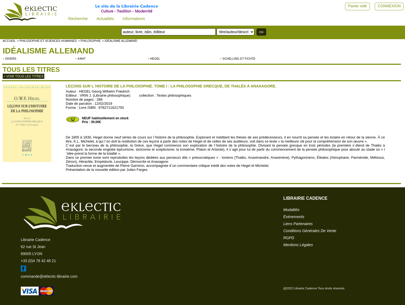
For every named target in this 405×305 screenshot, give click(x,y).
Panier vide (357, 6)
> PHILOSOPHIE (89, 40)
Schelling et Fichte (238, 58)
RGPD (288, 238)
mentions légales (298, 245)
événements (293, 217)
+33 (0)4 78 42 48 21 (38, 261)
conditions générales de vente (309, 231)
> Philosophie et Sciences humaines (47, 40)
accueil (9, 40)
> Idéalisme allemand (119, 40)
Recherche (78, 18)
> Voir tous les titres (23, 76)
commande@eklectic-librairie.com (49, 276)
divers (10, 58)
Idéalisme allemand (48, 50)
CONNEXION (389, 6)
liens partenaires (298, 224)
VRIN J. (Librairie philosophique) (105, 95)
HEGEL (155, 58)
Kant (82, 58)
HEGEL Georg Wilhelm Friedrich (104, 91)
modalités (291, 210)
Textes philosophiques (174, 95)
